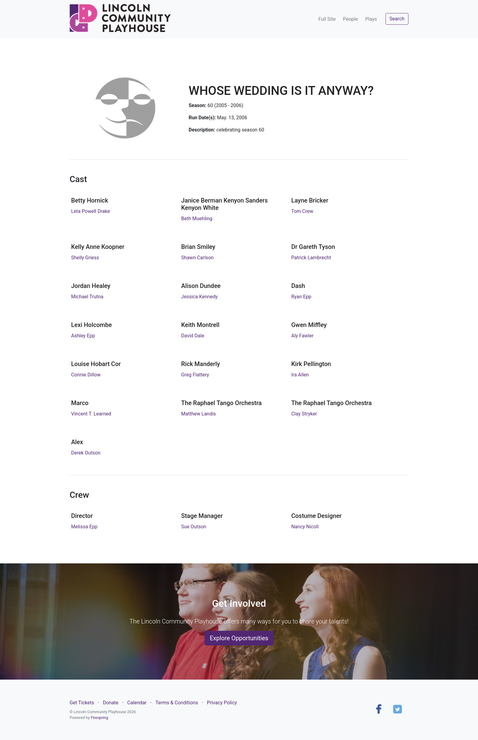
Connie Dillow (86, 375)
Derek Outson (85, 453)
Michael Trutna (87, 297)
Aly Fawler (302, 336)
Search (396, 19)
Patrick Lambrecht (311, 257)
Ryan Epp (301, 297)
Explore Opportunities (239, 638)
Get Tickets (82, 703)
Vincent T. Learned (91, 414)
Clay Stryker (304, 414)
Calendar (137, 703)
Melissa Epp (84, 527)
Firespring (99, 717)
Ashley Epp (83, 336)
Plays (371, 19)
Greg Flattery (195, 375)
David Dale (192, 336)
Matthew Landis (198, 414)
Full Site (326, 19)
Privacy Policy (222, 703)
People (350, 19)
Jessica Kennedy (199, 297)
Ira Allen (300, 375)
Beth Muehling (196, 218)
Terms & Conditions (176, 703)
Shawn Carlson (197, 257)
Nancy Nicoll (304, 527)
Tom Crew (302, 211)
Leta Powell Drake (90, 211)
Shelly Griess (85, 257)
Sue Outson (193, 527)
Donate (110, 703)
